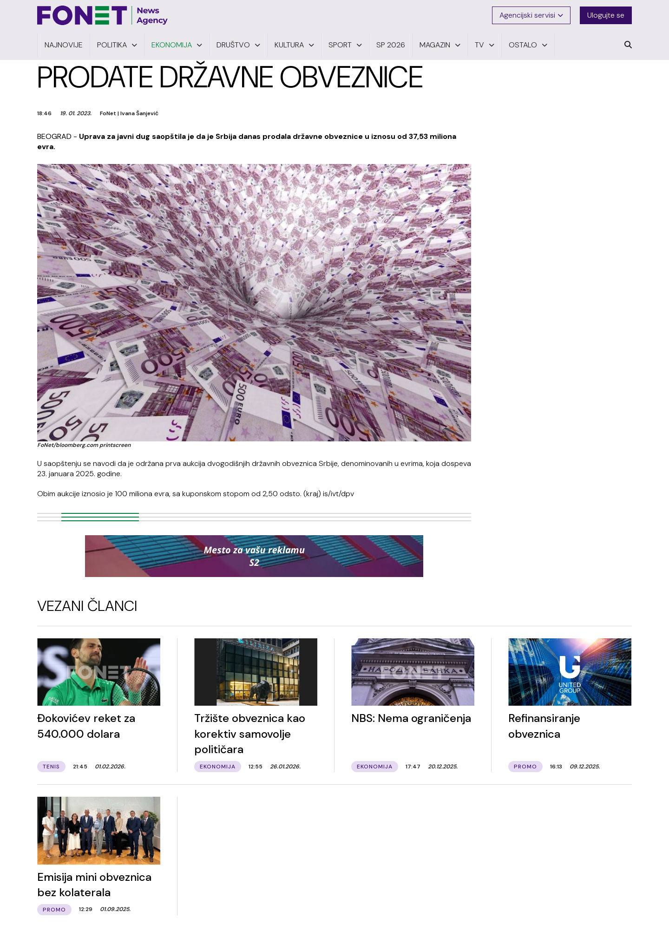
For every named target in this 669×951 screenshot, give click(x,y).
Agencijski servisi (531, 15)
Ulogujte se (605, 15)
